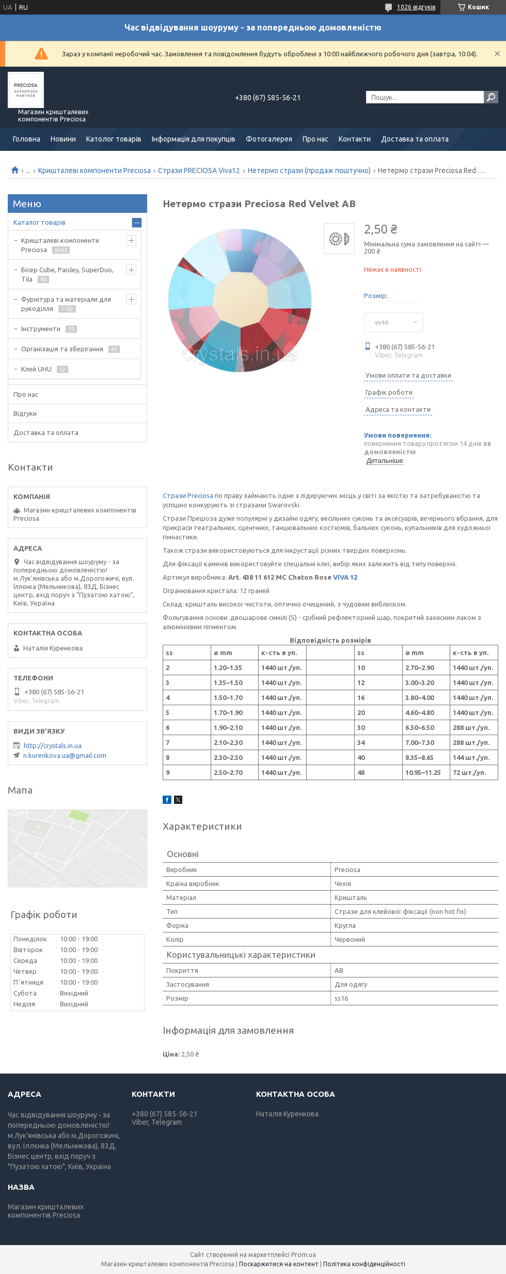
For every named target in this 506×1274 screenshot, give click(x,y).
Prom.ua (303, 1254)
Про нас (315, 139)
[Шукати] (491, 97)
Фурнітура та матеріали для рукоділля (66, 304)
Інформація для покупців (193, 139)
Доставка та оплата (415, 139)
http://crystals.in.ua (53, 745)
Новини (63, 139)
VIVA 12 (345, 577)
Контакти (355, 139)
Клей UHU (36, 368)
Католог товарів (113, 139)
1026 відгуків (416, 7)
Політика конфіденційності (364, 1264)
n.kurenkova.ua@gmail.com (64, 755)
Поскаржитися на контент (279, 1264)
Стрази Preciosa (188, 495)
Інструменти (40, 328)
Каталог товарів (39, 222)
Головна (26, 139)
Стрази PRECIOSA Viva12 (199, 170)
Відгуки (25, 413)
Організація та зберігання (62, 348)
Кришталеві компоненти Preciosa (94, 170)
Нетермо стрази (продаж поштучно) (309, 170)
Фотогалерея (269, 139)
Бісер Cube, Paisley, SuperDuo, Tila (67, 274)
